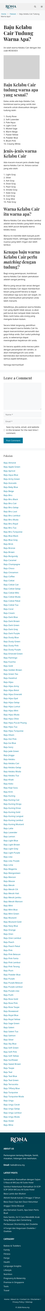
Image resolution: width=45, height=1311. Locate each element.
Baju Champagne (12, 564)
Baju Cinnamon (11, 572)
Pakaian (13, 14)
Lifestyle (8, 1270)
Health (7, 1262)
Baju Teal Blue (10, 1076)
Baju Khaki (9, 779)
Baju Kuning (9, 795)
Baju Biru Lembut (12, 515)
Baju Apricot (9, 470)
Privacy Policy (18, 1302)
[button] (35, 6)
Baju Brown (9, 552)
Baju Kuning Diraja (12, 804)
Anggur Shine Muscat (14, 1205)
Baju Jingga (9, 755)
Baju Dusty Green (12, 641)
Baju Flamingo (10, 657)
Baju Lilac (8, 856)
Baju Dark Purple (12, 633)
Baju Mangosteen (12, 873)
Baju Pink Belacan (12, 954)
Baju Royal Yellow (12, 1019)
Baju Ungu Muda (12, 1116)
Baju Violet (9, 1120)
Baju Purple (9, 978)
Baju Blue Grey (11, 540)
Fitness (7, 1253)
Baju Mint (8, 905)
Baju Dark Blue (11, 617)
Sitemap (29, 1302)
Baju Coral (8, 609)
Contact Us (24, 1299)
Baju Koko (8, 783)
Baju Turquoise (11, 1092)
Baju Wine (8, 1125)
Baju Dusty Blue (11, 637)
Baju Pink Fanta (11, 958)
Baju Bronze (9, 548)
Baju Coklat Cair (11, 584)
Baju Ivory (8, 747)
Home (3, 14)
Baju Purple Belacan (13, 982)
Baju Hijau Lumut (12, 706)
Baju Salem (9, 1027)
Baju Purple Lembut (13, 986)
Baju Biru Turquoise (13, 531)
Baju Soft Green (11, 1047)
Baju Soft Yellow (11, 1055)
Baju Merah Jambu (12, 897)
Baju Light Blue (11, 840)
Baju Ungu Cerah (12, 1104)
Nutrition (8, 1274)
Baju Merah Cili (11, 889)
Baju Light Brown (12, 844)
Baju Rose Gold (11, 999)
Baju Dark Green (11, 625)
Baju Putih (8, 995)
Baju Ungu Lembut (13, 1112)
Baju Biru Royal (11, 523)
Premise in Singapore (14, 1282)
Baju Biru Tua (10, 527)
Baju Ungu (9, 1100)
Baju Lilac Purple (11, 860)
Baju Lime (8, 865)
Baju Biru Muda (11, 519)
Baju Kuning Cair (12, 800)
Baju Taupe (9, 1068)
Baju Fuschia (10, 661)
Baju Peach (9, 942)
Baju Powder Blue (12, 974)
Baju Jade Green (11, 751)
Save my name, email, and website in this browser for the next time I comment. (22, 430)
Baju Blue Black (11, 535)
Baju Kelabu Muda (12, 771)
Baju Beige (9, 491)
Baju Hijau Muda (11, 714)
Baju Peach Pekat (12, 946)
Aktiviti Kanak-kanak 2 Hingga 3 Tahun (22, 1197)
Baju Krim (8, 791)
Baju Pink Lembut (12, 962)
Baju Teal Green (11, 1080)
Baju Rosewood (11, 1011)
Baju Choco (9, 568)
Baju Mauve (9, 881)
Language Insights (12, 1266)
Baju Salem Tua (11, 1031)
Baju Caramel (10, 560)
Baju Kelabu (9, 759)
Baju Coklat (9, 580)
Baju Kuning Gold (12, 812)
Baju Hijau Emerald (13, 694)
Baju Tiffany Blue (12, 1088)
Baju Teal (8, 1072)
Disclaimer (35, 1299)
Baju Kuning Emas (12, 808)
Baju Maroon (10, 877)
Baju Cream (9, 613)
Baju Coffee (9, 576)
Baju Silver (9, 1039)
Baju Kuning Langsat (13, 816)
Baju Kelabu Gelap (12, 767)
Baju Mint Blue (11, 909)
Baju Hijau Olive (11, 718)
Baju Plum (8, 970)
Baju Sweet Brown (12, 1064)
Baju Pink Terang (12, 966)
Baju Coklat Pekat (12, 600)
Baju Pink (8, 950)
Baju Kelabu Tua (11, 775)
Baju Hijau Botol (11, 690)
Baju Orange (10, 930)
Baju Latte (8, 828)
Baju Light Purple (12, 852)
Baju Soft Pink (10, 1051)
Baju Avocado (10, 483)
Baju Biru (8, 495)
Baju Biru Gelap (11, 507)
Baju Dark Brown (12, 621)
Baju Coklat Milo (11, 592)
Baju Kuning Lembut (13, 820)
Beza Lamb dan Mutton (15, 1193)
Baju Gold (8, 665)
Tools (6, 1286)
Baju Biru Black (11, 499)
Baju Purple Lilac (11, 990)
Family (7, 1249)
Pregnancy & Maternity (15, 1278)
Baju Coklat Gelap (12, 588)
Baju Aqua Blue (11, 475)
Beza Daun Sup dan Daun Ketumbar (21, 1201)
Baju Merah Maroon (13, 901)
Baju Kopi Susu (11, 787)
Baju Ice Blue (10, 743)
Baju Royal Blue (11, 1015)
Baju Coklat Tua (11, 605)
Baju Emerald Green (13, 653)
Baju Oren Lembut (12, 938)
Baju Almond (10, 462)
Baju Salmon (10, 1035)
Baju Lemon (9, 836)
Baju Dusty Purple (12, 649)
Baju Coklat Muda (12, 596)
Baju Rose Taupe (11, 1007)
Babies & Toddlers (12, 1245)
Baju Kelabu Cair (11, 763)
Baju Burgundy (11, 556)
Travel (6, 1290)
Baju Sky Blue (10, 1043)
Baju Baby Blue (11, 487)
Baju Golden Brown (13, 670)
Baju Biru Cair (10, 503)
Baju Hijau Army (11, 686)
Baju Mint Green (11, 913)
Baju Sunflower (11, 1060)
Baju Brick (8, 544)
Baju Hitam (9, 735)
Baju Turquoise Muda (14, 1096)
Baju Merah (9, 885)
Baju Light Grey (11, 848)
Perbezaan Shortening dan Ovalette (21, 1224)
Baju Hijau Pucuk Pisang (15, 722)
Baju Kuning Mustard (14, 824)
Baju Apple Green (12, 466)
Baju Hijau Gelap (11, 702)
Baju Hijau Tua (10, 726)
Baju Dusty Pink (11, 645)
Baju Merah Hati (11, 893)
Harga (6, 1258)
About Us (15, 1299)
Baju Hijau (8, 682)
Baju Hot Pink (10, 739)
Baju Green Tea (11, 674)
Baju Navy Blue (11, 925)
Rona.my (26, 1307)
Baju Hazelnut (10, 678)
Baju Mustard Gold (12, 921)
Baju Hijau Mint (11, 710)
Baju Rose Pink (11, 1003)
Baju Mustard (10, 917)
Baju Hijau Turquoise (13, 730)
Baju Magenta (10, 869)
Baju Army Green (12, 479)
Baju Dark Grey (11, 629)
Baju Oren (8, 934)
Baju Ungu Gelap (12, 1108)
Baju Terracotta (11, 1084)
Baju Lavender (10, 832)
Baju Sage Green (11, 1023)
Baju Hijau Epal (11, 698)
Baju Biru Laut (10, 511)
